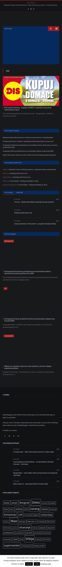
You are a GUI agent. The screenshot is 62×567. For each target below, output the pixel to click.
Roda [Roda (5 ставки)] (21, 545)
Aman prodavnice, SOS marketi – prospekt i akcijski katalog (35, 229)
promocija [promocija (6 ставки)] (38, 538)
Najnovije (19, 198)
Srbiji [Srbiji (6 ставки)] (38, 545)
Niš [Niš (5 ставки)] (53, 527)
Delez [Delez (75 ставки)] (36, 508)
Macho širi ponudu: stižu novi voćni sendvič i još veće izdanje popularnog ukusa (29, 160)
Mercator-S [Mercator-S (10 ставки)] (32, 527)
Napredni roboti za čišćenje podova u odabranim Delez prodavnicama (32, 175)
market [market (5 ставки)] (6, 527)
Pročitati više (45, 564)
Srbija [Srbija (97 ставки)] (29, 544)
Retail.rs (5, 179)
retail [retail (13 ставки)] (15, 545)
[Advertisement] (31, 53)
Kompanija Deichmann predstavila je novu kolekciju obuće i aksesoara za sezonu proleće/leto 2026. (27, 278)
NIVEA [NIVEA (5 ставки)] (48, 527)
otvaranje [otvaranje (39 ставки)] (25, 533)
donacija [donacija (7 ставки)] (52, 509)
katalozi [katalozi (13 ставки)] (45, 514)
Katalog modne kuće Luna (18, 179)
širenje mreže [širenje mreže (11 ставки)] (38, 551)
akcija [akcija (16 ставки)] (6, 508)
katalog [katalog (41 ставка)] (34, 514)
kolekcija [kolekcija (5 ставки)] (53, 515)
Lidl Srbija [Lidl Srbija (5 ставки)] (28, 520)
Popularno (9, 198)
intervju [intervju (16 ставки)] (19, 514)
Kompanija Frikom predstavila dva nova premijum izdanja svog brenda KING (28, 157)
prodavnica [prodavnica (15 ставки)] (9, 538)
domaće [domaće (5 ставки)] (44, 508)
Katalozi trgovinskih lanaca (14, 83)
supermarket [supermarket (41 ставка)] (12, 551)
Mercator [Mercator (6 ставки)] (22, 527)
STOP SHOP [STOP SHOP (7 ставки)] (46, 545)
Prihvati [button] (28, 564)
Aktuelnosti (9, 247)
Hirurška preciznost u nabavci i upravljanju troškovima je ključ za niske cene (28, 147)
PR (5, 294)
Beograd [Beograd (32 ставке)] (24, 508)
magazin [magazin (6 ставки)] (35, 520)
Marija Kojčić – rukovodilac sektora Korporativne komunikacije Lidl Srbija (35, 479)
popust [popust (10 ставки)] (42, 533)
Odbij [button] (37, 564)
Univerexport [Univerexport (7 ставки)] (26, 551)
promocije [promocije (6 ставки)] (46, 538)
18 (57, 215)
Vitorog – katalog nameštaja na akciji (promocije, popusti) (34, 207)
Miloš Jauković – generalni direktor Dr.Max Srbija (30, 489)
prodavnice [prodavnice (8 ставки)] (20, 538)
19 (57, 205)
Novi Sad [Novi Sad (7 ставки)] (6, 533)
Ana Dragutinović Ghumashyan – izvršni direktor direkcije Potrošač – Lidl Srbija (33, 468)
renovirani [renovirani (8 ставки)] (7, 545)
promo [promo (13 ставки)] (29, 538)
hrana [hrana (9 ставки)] (6, 515)
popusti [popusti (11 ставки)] (51, 533)
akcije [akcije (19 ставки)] (14, 508)
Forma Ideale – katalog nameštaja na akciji (24, 186)
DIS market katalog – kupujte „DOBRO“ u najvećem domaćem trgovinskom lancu (28, 114)
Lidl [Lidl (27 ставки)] (20, 520)
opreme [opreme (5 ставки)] (14, 533)
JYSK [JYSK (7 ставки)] (26, 515)
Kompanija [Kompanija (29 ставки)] (10, 520)
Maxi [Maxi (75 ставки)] (14, 526)
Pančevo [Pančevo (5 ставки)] (35, 533)
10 (57, 226)
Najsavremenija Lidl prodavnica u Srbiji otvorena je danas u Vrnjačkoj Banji (30, 5)
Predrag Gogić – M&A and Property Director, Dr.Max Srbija (33, 457)
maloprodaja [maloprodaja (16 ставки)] (46, 520)
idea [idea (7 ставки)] (11, 515)
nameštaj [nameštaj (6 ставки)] (41, 527)
